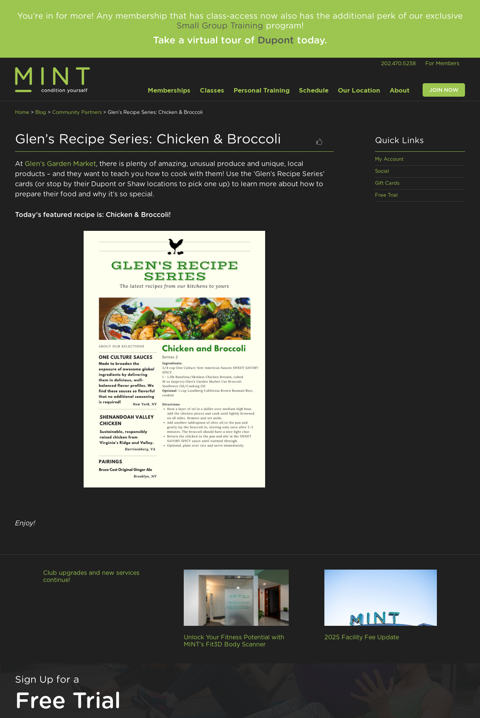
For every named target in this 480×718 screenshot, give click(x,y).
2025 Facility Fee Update (361, 637)
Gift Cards (387, 183)
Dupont (276, 40)
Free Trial (386, 195)
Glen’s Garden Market (60, 164)
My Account (389, 159)
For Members (442, 63)
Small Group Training (220, 26)
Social (382, 171)
